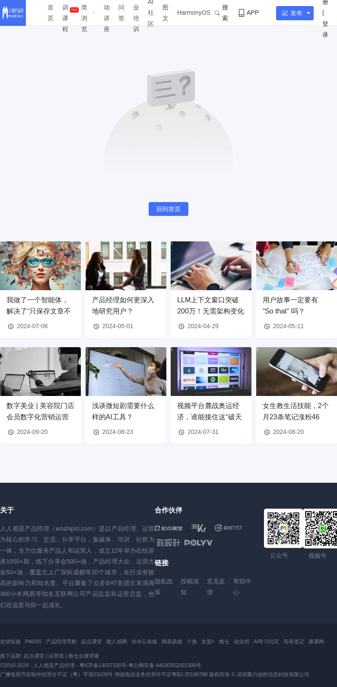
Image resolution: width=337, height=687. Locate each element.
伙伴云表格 (144, 642)
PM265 (33, 642)
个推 (192, 642)
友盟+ (208, 642)
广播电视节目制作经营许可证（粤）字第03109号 (56, 674)
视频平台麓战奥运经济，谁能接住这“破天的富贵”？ (209, 416)
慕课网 (316, 642)
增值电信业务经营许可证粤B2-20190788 (161, 674)
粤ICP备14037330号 (103, 665)
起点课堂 (91, 642)
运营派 (56, 656)
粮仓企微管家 (83, 656)
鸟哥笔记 (293, 642)
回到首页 (168, 209)
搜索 (221, 13)
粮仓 (224, 642)
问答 (121, 13)
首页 (51, 13)
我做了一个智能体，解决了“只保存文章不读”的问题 (38, 311)
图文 (165, 13)
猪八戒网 (116, 642)
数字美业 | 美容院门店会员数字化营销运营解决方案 (40, 416)
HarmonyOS (193, 12)
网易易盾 (172, 642)
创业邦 (241, 642)
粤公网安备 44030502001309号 (164, 665)
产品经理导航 (61, 642)
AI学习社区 (266, 642)
